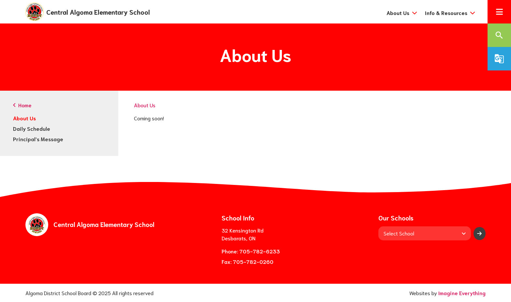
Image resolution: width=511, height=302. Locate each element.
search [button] (499, 35)
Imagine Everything (462, 292)
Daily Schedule (31, 128)
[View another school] (424, 233)
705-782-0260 (253, 261)
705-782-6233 (260, 251)
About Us (24, 117)
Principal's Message (38, 138)
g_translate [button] (499, 59)
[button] (499, 11)
